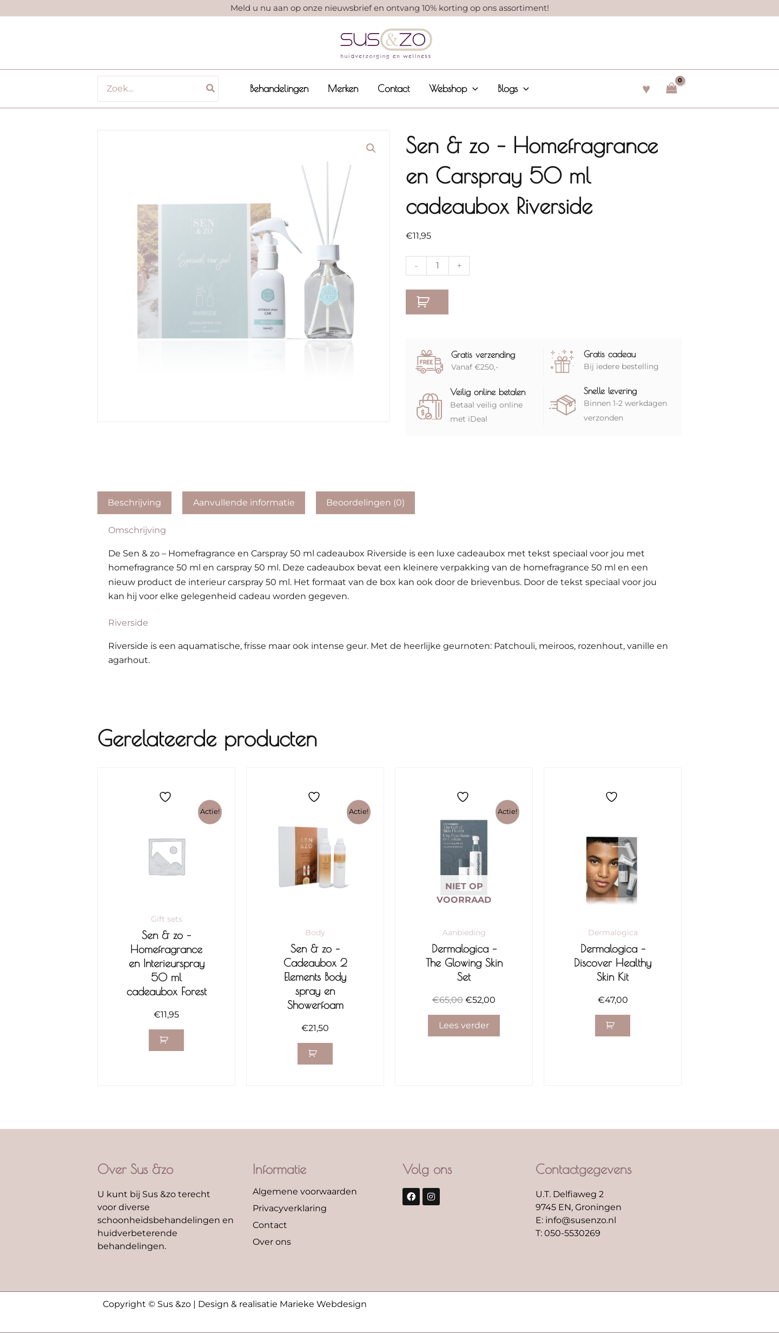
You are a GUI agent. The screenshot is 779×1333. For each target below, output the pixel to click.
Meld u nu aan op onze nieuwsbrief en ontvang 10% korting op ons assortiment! (389, 8)
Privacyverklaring (290, 1209)
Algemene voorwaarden (305, 1192)
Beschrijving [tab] (134, 502)
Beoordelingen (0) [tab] (365, 502)
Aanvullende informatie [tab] (244, 502)
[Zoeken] (211, 88)
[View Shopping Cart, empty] (671, 88)
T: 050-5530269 (568, 1234)
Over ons (272, 1242)
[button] (472, 89)
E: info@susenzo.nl (576, 1221)
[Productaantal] (437, 265)
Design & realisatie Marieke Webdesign (282, 1304)
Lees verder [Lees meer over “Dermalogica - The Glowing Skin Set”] (464, 1025)
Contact (270, 1225)
